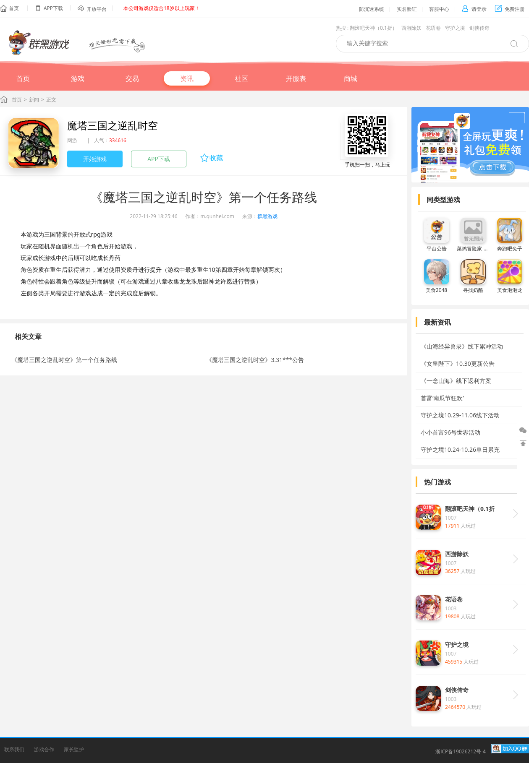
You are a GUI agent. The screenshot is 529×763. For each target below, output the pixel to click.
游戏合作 (44, 749)
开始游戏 (95, 159)
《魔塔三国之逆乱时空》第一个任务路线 (64, 360)
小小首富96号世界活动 (450, 432)
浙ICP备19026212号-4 (460, 751)
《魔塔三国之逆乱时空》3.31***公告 (255, 360)
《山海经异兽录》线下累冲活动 (462, 346)
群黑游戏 (267, 216)
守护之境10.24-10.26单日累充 (460, 449)
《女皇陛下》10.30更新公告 (458, 363)
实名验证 (407, 9)
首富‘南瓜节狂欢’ (442, 398)
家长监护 (74, 749)
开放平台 (96, 9)
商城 (350, 78)
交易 (132, 78)
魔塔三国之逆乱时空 (112, 125)
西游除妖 (411, 27)
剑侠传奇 (479, 27)
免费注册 (510, 9)
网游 (72, 140)
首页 (14, 8)
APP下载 (158, 159)
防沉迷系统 (371, 9)
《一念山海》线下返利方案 (456, 381)
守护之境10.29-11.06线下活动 (460, 415)
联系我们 (14, 749)
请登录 (474, 9)
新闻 (34, 99)
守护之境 (455, 27)
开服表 (296, 78)
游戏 (77, 78)
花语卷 (433, 27)
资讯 (187, 78)
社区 (241, 78)
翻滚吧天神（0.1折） (373, 27)
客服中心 (439, 9)
